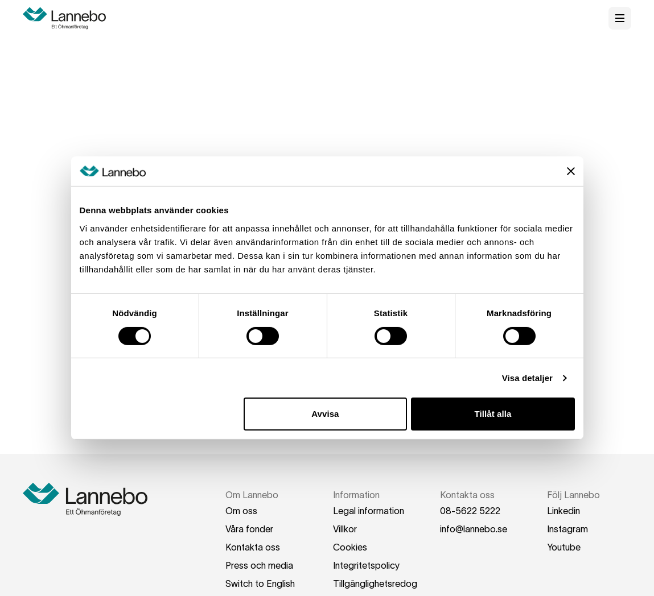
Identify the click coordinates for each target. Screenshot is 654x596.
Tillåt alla (492, 414)
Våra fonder (249, 529)
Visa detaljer (527, 378)
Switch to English (260, 583)
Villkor (345, 529)
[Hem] (68, 18)
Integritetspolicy (366, 565)
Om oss (241, 511)
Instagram (567, 529)
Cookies (350, 547)
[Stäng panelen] (571, 171)
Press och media (259, 565)
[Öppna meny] (619, 18)
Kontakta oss (252, 547)
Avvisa (325, 414)
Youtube (564, 547)
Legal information (368, 511)
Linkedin (563, 511)
